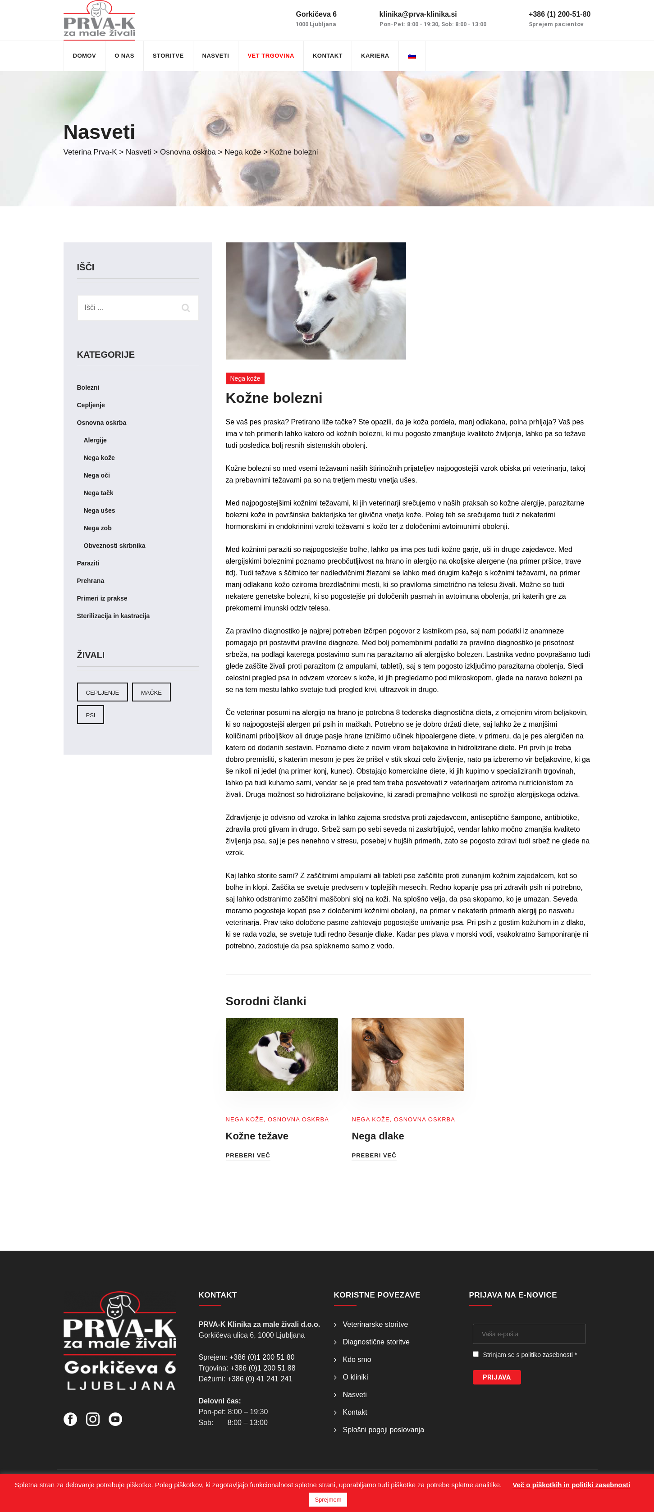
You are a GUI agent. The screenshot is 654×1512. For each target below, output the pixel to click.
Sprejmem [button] (328, 1499)
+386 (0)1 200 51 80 (262, 1357)
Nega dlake (378, 1136)
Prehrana (91, 580)
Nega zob (98, 528)
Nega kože (245, 378)
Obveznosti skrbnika (115, 545)
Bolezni (88, 387)
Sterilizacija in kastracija (113, 615)
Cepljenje (91, 405)
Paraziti (88, 563)
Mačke (151, 692)
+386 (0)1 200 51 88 (263, 1368)
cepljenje (102, 692)
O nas (124, 55)
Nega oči (97, 475)
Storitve (168, 55)
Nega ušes (99, 510)
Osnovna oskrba (298, 1119)
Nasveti (215, 55)
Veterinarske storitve (375, 1324)
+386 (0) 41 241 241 (260, 1379)
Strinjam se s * (530, 1354)
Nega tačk (99, 492)
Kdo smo (357, 1359)
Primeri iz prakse (102, 598)
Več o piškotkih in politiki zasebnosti (571, 1485)
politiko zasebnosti (546, 1354)
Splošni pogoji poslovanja (384, 1430)
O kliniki (355, 1377)
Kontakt (328, 55)
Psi (91, 715)
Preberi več (248, 1155)
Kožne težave (257, 1136)
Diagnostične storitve (376, 1342)
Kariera (375, 55)
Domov (84, 55)
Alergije (95, 440)
